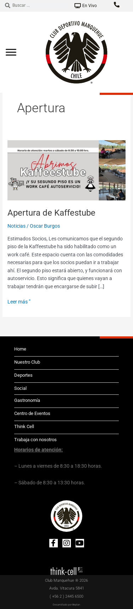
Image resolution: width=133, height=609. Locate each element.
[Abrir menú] (11, 52)
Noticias (16, 226)
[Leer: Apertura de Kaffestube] (66, 169)
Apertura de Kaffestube (51, 213)
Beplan (76, 604)
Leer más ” (19, 301)
